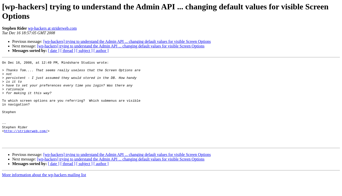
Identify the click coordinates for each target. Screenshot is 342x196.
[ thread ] (67, 50)
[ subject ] (84, 50)
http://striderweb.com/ (26, 145)
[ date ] (53, 50)
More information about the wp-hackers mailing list (44, 191)
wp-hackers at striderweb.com (52, 28)
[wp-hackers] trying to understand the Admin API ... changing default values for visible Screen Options (127, 41)
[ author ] (101, 50)
